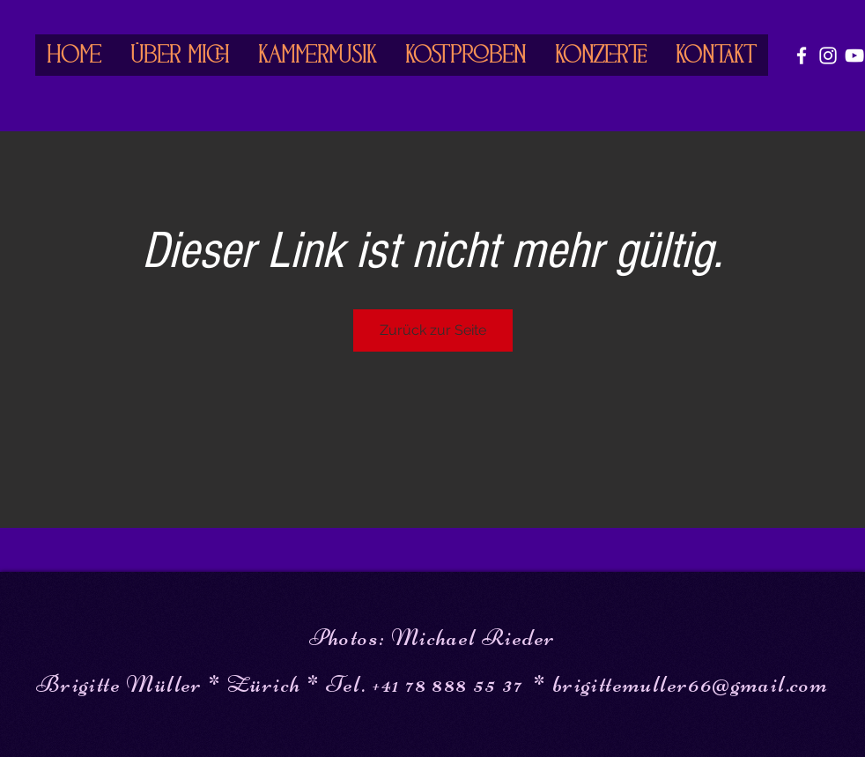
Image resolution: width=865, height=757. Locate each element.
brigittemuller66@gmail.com (690, 684)
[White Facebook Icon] (801, 55)
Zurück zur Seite (433, 330)
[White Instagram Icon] (828, 55)
